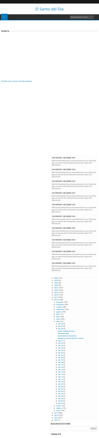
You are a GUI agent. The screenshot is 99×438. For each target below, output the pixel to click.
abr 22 (60, 353)
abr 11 (60, 379)
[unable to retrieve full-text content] (70, 338)
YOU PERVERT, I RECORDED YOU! (63, 158)
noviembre (60, 305)
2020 (56, 290)
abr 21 (60, 355)
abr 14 (60, 372)
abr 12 (60, 377)
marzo (58, 406)
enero (58, 411)
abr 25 (60, 346)
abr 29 (60, 326)
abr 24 (60, 348)
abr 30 (60, 324)
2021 (56, 288)
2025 (56, 281)
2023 (56, 285)
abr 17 (60, 365)
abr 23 (60, 350)
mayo (58, 319)
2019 (56, 293)
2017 (56, 297)
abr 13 (60, 374)
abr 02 (60, 401)
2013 (56, 418)
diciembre (60, 302)
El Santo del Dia (49, 9)
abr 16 (60, 367)
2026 (56, 278)
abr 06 (60, 391)
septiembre (60, 309)
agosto (59, 312)
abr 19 (60, 360)
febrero (59, 408)
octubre (59, 307)
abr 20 (60, 358)
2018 (56, 295)
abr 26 (60, 343)
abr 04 (60, 396)
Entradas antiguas (25, 81)
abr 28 (60, 329)
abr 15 (60, 370)
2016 (56, 300)
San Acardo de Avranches (67, 336)
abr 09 (60, 384)
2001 (56, 420)
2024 (56, 283)
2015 (56, 413)
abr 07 (60, 389)
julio (58, 314)
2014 (56, 415)
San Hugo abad (63, 333)
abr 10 (60, 382)
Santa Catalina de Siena (66, 331)
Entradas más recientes (9, 81)
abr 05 (60, 394)
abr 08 (60, 386)
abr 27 (60, 341)
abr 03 (60, 399)
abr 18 (60, 362)
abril (58, 321)
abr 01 (60, 403)
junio (58, 317)
